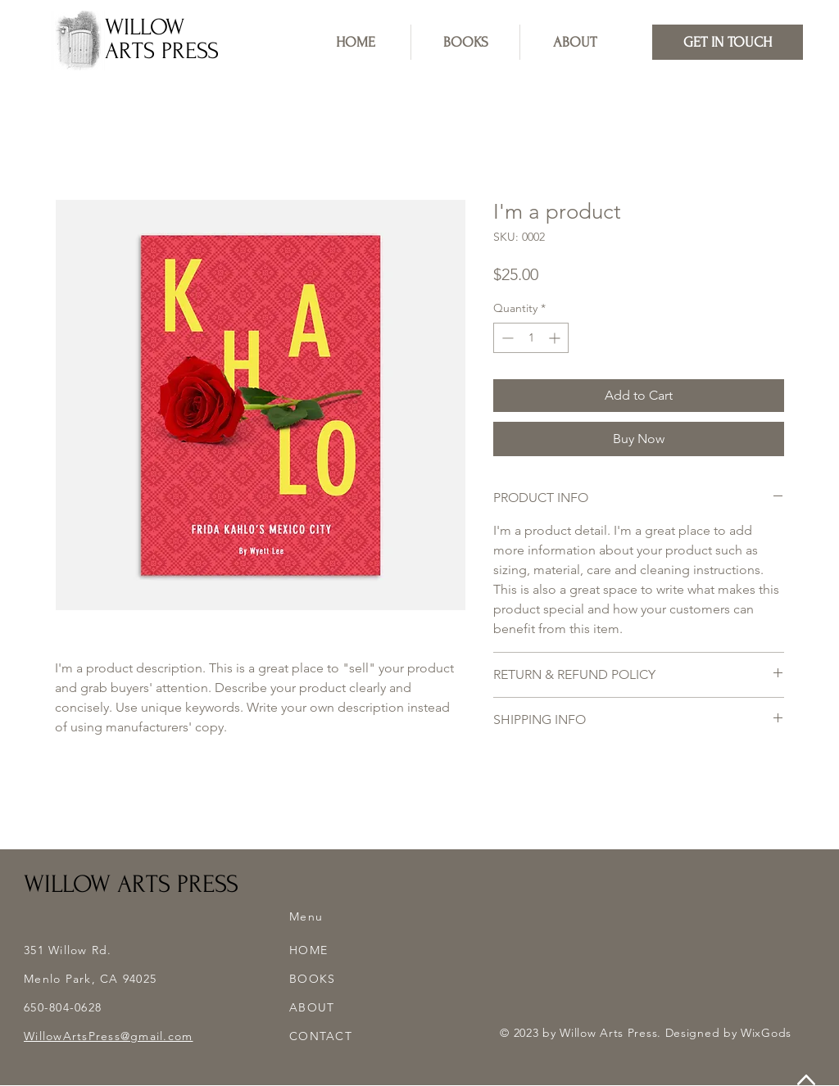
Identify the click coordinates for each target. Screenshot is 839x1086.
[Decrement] (506, 338)
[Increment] (556, 338)
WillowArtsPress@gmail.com (108, 1036)
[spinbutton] (531, 338)
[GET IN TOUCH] (727, 42)
